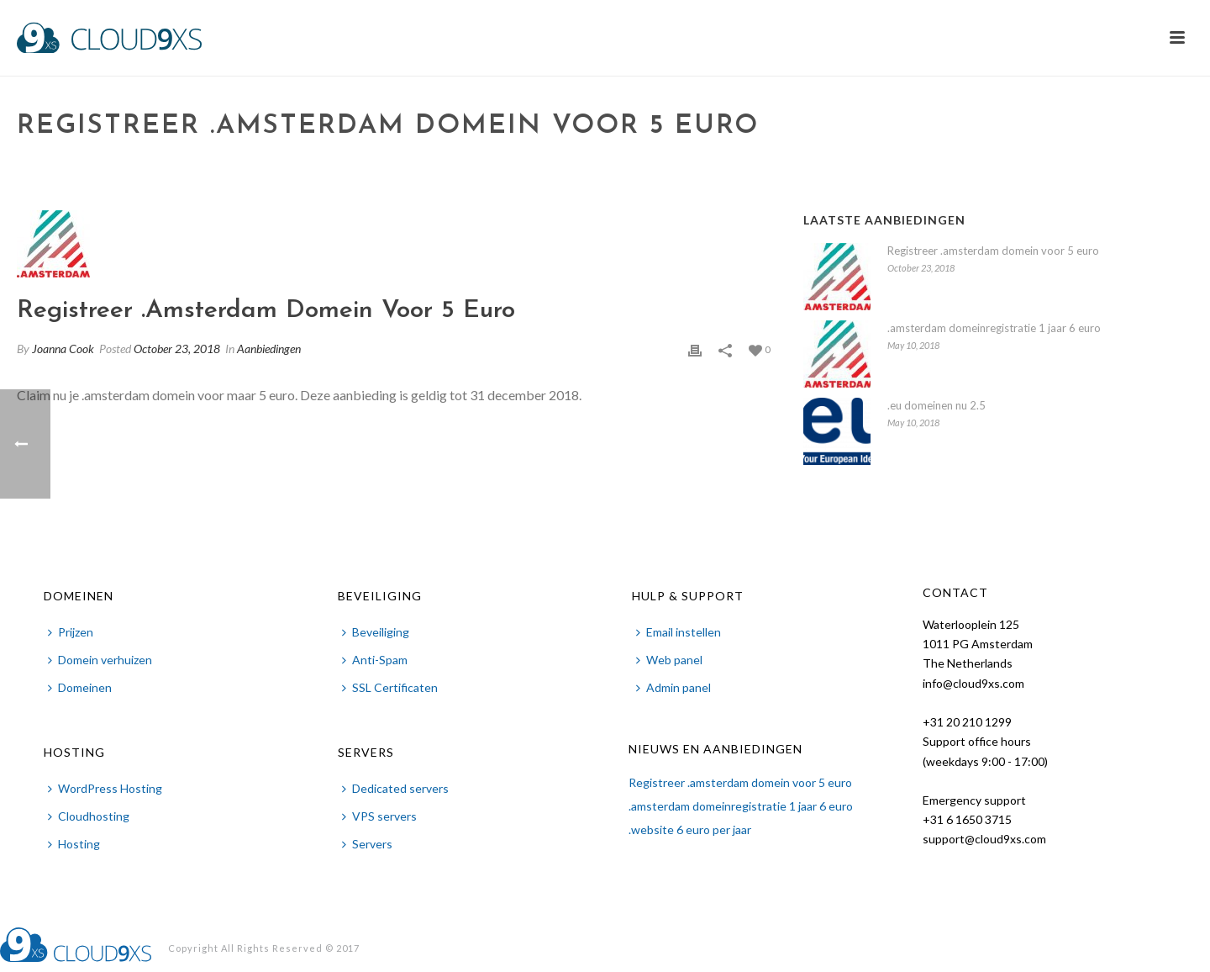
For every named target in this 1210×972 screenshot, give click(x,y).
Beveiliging (375, 632)
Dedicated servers (395, 788)
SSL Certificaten (390, 687)
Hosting (74, 844)
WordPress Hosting (105, 788)
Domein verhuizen (100, 659)
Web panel (669, 659)
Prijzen (70, 632)
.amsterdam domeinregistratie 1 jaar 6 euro (994, 328)
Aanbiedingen (269, 348)
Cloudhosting (88, 816)
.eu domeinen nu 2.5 (936, 405)
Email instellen (678, 632)
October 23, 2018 (177, 348)
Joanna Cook (63, 348)
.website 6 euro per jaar (690, 829)
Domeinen (80, 687)
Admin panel (673, 687)
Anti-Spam (375, 659)
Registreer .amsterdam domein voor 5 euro (993, 250)
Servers (367, 844)
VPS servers (379, 816)
